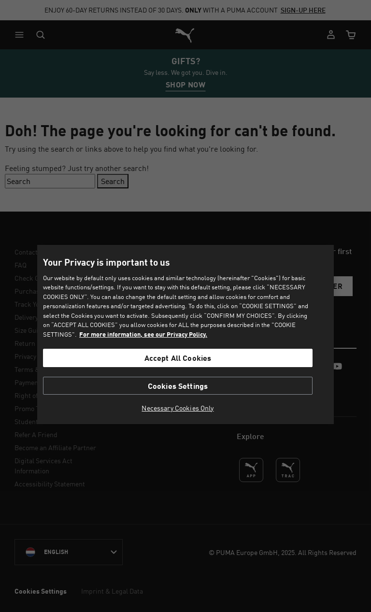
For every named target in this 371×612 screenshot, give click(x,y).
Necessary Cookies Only (178, 408)
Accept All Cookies (178, 357)
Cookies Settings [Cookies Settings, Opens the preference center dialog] (178, 385)
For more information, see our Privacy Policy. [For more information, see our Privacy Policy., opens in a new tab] (143, 334)
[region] (185, 334)
